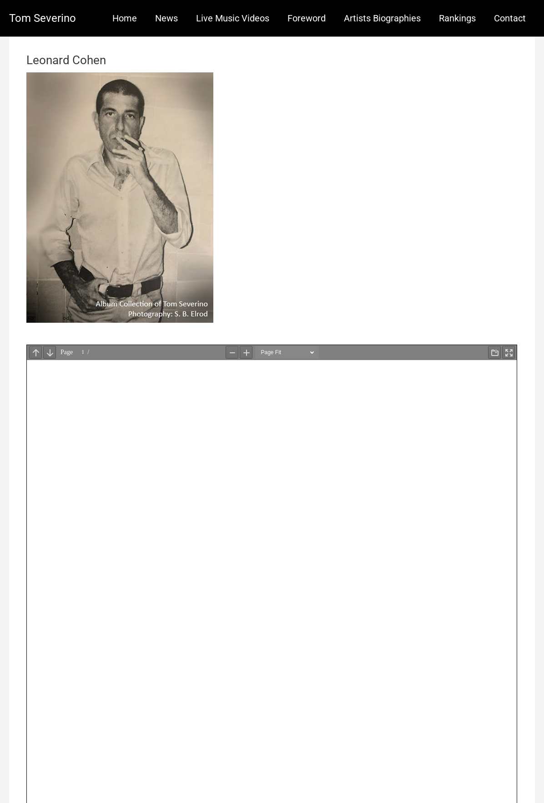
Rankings (457, 18)
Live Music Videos (232, 18)
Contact (510, 18)
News (166, 18)
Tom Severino (42, 18)
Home (124, 18)
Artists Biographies (382, 18)
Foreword (306, 18)
